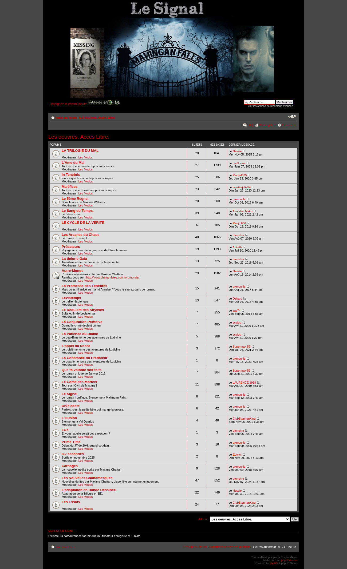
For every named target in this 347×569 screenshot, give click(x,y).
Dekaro (237, 298)
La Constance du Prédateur (84, 358)
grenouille (239, 199)
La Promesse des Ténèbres (84, 286)
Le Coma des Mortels (79, 382)
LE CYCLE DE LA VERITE (83, 223)
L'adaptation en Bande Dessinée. (89, 490)
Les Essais (71, 502)
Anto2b (237, 247)
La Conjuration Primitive (82, 322)
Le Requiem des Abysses (83, 310)
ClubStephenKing (244, 418)
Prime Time (71, 442)
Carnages (70, 466)
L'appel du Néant (76, 346)
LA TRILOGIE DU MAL (80, 151)
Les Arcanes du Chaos (81, 235)
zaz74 (236, 310)
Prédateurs (71, 247)
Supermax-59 (241, 346)
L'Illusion (69, 418)
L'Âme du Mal (73, 163)
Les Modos (85, 157)
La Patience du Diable (80, 334)
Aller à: (203, 519)
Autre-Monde (72, 271)
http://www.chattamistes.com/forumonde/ (112, 277)
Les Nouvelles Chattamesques (87, 478)
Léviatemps (71, 298)
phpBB (274, 563)
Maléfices (69, 187)
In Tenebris (71, 175)
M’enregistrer (267, 125)
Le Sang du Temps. (78, 211)
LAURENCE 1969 (244, 382)
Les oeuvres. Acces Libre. (97, 117)
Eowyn (237, 454)
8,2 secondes (73, 454)
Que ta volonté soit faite (81, 370)
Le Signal (69, 394)
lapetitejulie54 (242, 187)
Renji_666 (239, 223)
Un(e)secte (71, 406)
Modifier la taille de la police (292, 116)
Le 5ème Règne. (75, 199)
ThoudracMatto (243, 211)
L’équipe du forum (194, 546)
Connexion (289, 125)
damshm (238, 235)
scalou (237, 322)
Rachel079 (240, 175)
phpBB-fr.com (289, 560)
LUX (65, 430)
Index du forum (66, 117)
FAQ (250, 125)
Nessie (237, 151)
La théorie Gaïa (74, 259)
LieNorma (239, 163)
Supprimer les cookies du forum (230, 546)
